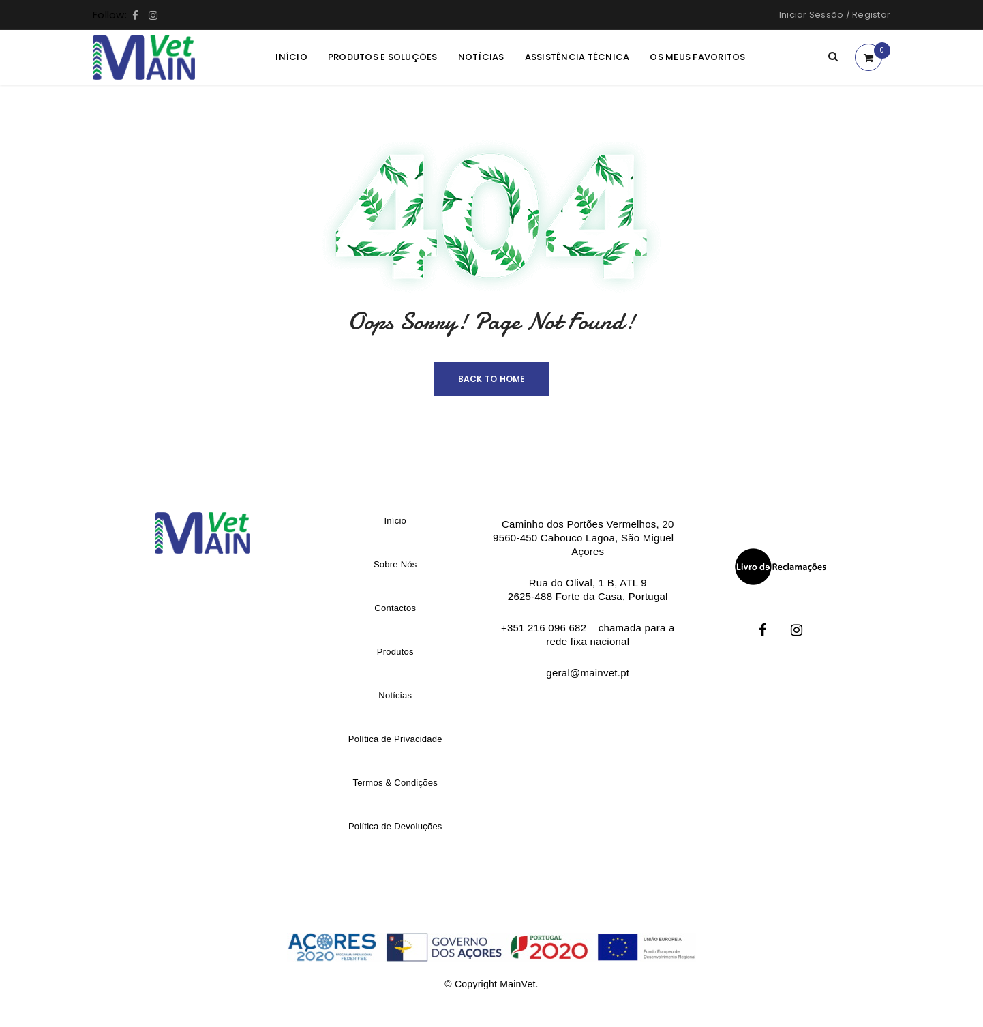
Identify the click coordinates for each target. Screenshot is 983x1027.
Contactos (395, 608)
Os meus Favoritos (697, 56)
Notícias (481, 56)
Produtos (395, 651)
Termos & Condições (395, 782)
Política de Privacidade (395, 739)
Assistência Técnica (577, 56)
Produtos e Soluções (383, 56)
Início (291, 56)
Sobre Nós (395, 564)
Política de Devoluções (395, 826)
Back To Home (492, 379)
